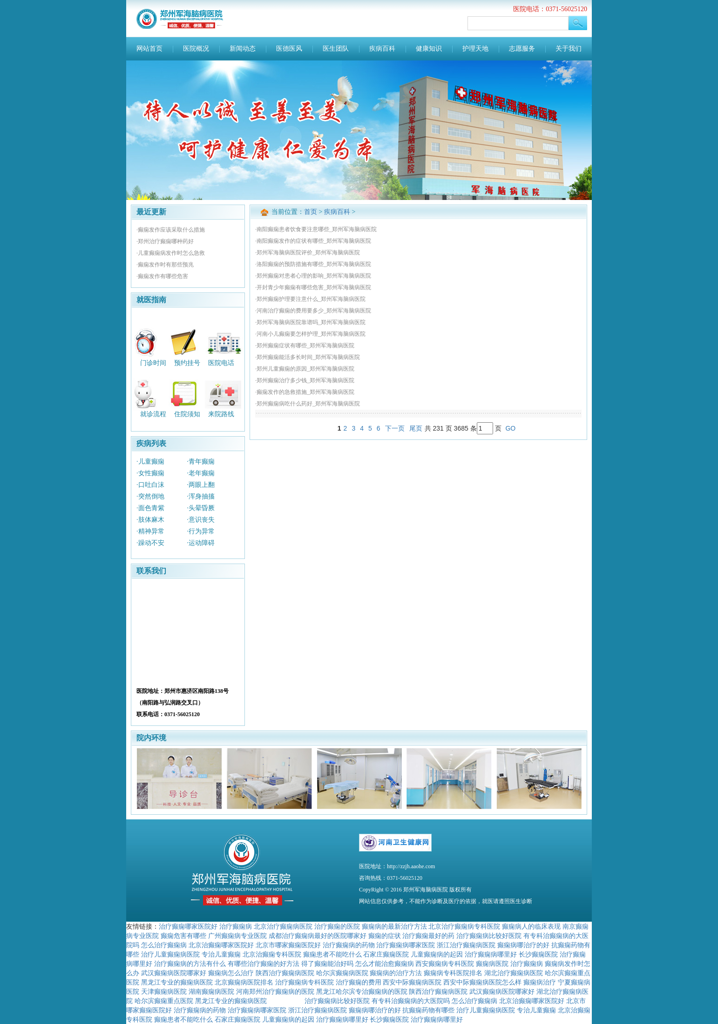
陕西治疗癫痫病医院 (285, 973)
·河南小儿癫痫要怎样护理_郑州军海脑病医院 (310, 334)
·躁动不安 (150, 542)
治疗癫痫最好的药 (428, 935)
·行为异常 (201, 531)
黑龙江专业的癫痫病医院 (177, 982)
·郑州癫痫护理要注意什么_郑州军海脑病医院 (310, 299)
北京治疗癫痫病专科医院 (464, 926)
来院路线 (221, 414)
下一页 (395, 428)
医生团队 (336, 48)
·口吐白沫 (150, 484)
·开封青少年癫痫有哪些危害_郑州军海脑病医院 (313, 287)
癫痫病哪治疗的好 (523, 945)
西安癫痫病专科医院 (444, 963)
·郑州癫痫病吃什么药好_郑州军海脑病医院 (307, 403)
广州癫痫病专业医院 (237, 935)
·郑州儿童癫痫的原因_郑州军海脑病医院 (304, 369)
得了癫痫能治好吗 (327, 963)
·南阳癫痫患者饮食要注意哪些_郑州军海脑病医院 (316, 229)
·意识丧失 (201, 519)
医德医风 (289, 48)
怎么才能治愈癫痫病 (384, 963)
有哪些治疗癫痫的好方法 (263, 963)
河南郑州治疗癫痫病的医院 (275, 991)
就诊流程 (153, 414)
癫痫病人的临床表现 (531, 926)
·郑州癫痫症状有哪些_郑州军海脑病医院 (304, 345)
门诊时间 (153, 362)
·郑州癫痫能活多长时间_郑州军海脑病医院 (307, 357)
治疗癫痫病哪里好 (491, 954)
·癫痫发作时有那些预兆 (165, 264)
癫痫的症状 (384, 935)
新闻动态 (243, 48)
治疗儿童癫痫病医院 (170, 954)
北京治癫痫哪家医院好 (221, 945)
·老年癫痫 (201, 473)
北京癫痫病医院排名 (244, 982)
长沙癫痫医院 (538, 954)
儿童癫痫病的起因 (437, 954)
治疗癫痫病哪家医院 (405, 945)
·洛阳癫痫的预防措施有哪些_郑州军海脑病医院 (313, 264)
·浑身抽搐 (201, 496)
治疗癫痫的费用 (358, 982)
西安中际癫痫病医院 (412, 982)
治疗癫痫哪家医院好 (188, 926)
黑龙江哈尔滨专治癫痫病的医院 (361, 991)
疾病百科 (382, 48)
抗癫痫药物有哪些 (428, 1010)
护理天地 (475, 48)
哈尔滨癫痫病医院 (342, 973)
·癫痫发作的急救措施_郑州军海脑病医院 (304, 392)
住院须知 (187, 414)
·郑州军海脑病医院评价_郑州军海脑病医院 (307, 252)
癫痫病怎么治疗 (231, 973)
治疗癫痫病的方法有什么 (190, 963)
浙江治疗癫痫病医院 (466, 945)
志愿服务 (522, 48)
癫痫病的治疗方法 (396, 973)
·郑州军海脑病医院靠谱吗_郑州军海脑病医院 (310, 322)
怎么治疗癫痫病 (164, 945)
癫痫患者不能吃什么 (332, 954)
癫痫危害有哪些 (183, 935)
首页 (310, 211)
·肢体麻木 (150, 519)
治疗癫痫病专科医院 (304, 982)
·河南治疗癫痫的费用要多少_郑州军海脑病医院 (313, 310)
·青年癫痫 (201, 461)
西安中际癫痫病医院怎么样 (482, 982)
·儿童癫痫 (150, 461)
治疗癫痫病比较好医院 (489, 935)
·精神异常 (150, 531)
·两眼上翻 (201, 484)
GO (510, 428)
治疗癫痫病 (235, 926)
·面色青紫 (150, 508)
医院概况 (196, 48)
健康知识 (429, 48)
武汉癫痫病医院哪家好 (173, 973)
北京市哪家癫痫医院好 (288, 945)
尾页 (415, 428)
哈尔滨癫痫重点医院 (164, 1000)
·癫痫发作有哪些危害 (162, 276)
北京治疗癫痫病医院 (283, 926)
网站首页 (149, 48)
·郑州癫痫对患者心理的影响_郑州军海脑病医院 (313, 276)
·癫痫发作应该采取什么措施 (170, 229)
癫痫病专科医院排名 (453, 973)
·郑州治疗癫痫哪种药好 (165, 241)
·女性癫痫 (150, 473)
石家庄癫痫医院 (386, 954)
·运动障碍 (201, 542)
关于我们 (568, 48)
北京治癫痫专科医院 (272, 954)
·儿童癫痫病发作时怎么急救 (170, 253)
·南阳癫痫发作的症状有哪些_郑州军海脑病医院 (313, 241)
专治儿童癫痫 (221, 954)
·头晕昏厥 (201, 508)
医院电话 (221, 362)
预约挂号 (187, 362)
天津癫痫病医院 (164, 991)
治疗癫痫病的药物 (349, 945)
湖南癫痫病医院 (211, 991)
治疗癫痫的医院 (337, 926)
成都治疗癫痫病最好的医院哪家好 (317, 935)
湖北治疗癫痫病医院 (513, 973)
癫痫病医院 (492, 963)
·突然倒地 (150, 496)
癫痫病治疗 (539, 982)
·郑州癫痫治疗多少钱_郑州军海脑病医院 (304, 380)
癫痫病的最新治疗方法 (394, 926)
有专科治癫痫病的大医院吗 (411, 1000)
